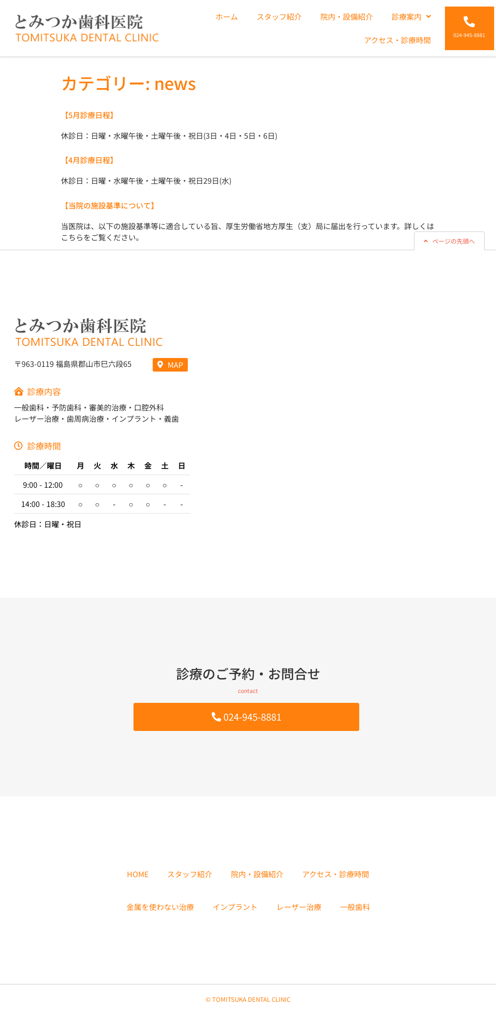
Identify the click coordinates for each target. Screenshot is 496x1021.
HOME (137, 873)
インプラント (235, 906)
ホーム (226, 16)
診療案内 (411, 16)
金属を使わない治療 (160, 906)
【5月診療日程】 (89, 114)
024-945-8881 (469, 34)
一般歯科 (355, 906)
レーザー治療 (298, 906)
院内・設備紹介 (346, 16)
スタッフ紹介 (279, 16)
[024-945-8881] (469, 21)
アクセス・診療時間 (397, 39)
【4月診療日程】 (89, 159)
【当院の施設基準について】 (109, 205)
